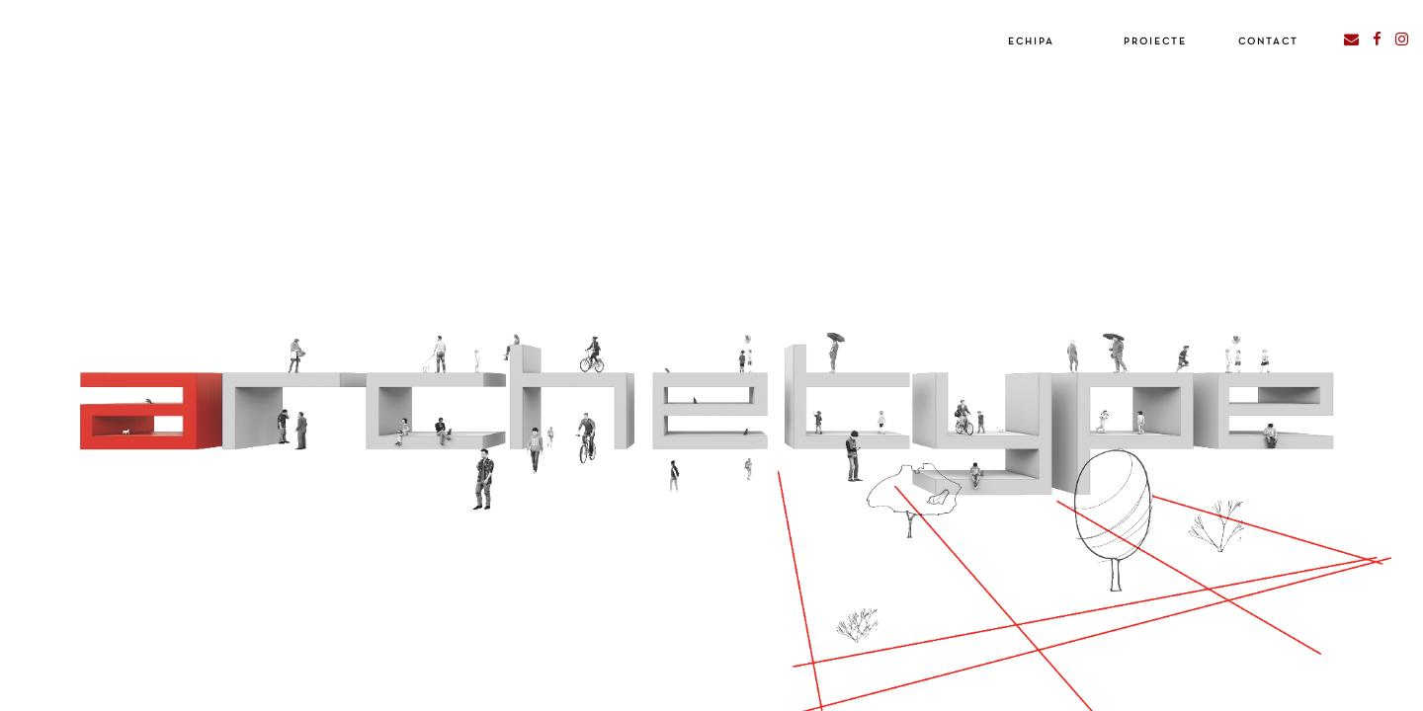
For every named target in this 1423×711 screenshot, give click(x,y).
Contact (1268, 42)
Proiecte (1155, 42)
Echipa (1031, 42)
